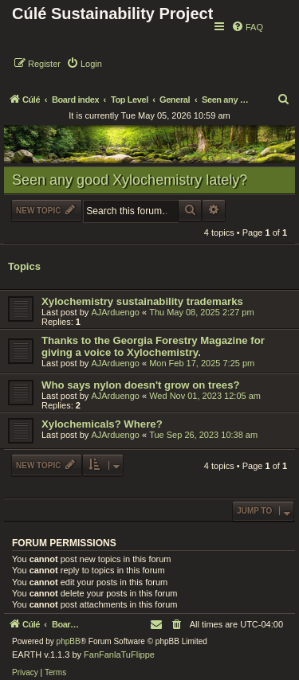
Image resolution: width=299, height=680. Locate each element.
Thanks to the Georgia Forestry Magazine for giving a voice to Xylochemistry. (153, 346)
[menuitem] (247, 27)
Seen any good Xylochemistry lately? (129, 180)
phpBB (69, 641)
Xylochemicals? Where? (102, 424)
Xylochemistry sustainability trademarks (142, 301)
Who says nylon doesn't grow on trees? (140, 385)
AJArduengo (115, 312)
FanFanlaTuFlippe (119, 654)
